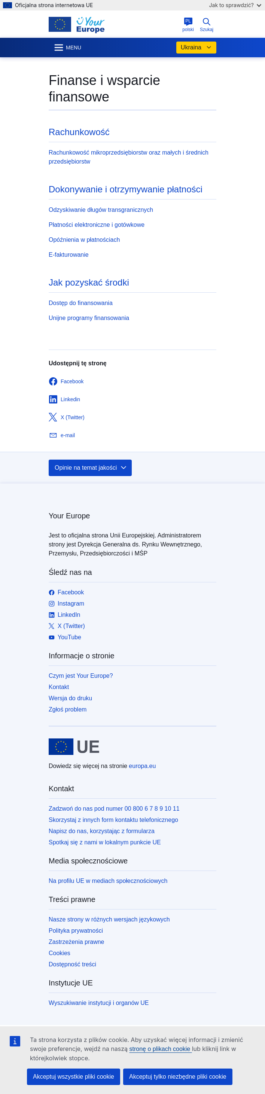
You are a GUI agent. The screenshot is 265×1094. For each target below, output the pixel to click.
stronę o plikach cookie (160, 1049)
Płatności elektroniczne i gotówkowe (96, 225)
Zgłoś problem (67, 709)
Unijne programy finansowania (89, 318)
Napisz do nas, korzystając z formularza (102, 831)
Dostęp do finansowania (81, 303)
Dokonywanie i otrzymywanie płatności (125, 189)
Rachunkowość (79, 132)
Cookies (59, 953)
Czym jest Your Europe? (81, 676)
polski (188, 24)
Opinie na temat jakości (91, 468)
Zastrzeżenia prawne (76, 942)
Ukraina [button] (196, 47)
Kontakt (59, 687)
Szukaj (206, 24)
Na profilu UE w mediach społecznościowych (108, 881)
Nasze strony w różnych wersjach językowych (109, 919)
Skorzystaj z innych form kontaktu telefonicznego (113, 820)
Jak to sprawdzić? (235, 5)
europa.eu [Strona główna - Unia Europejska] (142, 766)
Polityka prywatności (76, 930)
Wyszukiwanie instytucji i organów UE (99, 1003)
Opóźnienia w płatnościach (84, 240)
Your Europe (69, 516)
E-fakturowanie (69, 255)
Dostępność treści (72, 964)
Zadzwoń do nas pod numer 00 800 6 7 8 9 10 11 (114, 808)
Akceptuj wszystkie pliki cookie (73, 1076)
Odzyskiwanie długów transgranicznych (101, 210)
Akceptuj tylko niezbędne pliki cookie (177, 1076)
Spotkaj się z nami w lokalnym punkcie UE (105, 842)
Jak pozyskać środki (89, 282)
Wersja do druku (70, 698)
